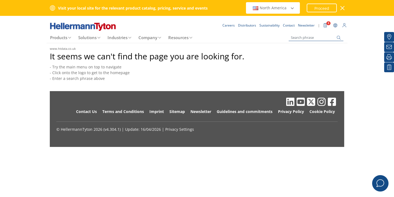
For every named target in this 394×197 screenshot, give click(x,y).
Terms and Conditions (123, 111)
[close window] (343, 8)
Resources (178, 37)
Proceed (321, 8)
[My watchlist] (389, 67)
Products (58, 37)
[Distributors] (389, 37)
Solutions (87, 37)
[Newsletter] (389, 47)
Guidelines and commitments (245, 111)
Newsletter (200, 111)
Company (147, 37)
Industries (118, 37)
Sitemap (177, 111)
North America (273, 7)
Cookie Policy (322, 111)
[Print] (389, 57)
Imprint (156, 111)
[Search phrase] (316, 37)
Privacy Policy (291, 111)
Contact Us (86, 111)
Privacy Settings (179, 129)
